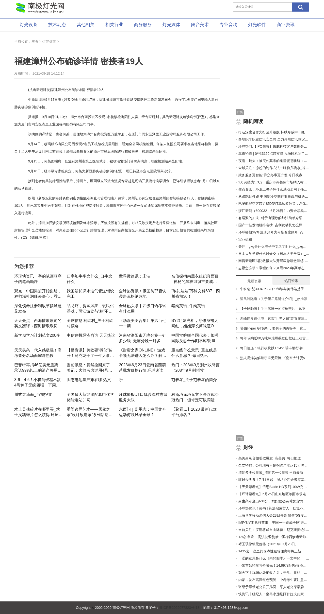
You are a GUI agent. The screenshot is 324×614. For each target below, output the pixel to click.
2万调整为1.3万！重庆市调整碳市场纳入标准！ (274, 182)
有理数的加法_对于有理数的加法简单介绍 (270, 218)
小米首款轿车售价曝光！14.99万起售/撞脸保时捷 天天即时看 (274, 565)
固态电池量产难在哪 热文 (89, 380)
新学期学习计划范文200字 (37, 335)
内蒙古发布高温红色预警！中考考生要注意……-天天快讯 (274, 580)
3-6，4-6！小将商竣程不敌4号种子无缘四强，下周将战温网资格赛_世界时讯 (37, 382)
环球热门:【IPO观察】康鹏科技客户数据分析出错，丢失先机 (274, 146)
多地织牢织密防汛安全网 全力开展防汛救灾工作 (274, 139)
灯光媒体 (171, 24)
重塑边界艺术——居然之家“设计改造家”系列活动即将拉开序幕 (90, 412)
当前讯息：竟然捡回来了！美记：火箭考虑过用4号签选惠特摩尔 (90, 367)
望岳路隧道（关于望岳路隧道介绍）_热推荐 (274, 299)
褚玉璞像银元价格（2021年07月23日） (268, 544)
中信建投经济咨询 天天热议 (91, 335)
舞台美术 (200, 24)
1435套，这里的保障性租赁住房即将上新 (269, 551)
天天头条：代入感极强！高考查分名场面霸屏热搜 (38, 352)
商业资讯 (285, 24)
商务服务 (143, 24)
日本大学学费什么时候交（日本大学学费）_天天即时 (274, 254)
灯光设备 (28, 24)
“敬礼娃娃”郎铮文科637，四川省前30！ (195, 293)
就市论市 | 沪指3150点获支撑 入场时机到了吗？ (274, 154)
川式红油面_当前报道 (33, 394)
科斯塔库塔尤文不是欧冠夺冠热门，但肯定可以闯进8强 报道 (195, 397)
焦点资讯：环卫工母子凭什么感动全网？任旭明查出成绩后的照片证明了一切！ (274, 189)
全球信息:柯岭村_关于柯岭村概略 (90, 323)
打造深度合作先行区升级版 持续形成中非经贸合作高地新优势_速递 (274, 132)
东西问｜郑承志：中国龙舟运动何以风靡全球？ (142, 412)
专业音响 (228, 24)
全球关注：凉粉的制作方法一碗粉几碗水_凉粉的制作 (274, 168)
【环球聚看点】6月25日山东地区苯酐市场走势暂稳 (274, 494)
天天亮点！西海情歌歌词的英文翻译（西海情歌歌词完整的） (38, 323)
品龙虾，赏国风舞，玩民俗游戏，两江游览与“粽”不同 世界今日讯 (90, 308)
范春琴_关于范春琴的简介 (194, 380)
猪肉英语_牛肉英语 (188, 306)
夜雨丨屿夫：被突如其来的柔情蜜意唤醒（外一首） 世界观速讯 (274, 161)
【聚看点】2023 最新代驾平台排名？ (194, 412)
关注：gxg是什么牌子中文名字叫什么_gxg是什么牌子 (274, 246)
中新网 (33, 100)
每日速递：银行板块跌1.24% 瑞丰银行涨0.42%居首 (279, 348)
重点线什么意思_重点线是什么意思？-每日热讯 (194, 352)
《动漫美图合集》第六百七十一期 (142, 323)
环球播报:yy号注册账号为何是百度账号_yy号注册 (274, 232)
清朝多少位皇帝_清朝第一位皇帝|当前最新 (270, 472)
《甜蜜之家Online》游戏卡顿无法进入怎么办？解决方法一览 (142, 352)
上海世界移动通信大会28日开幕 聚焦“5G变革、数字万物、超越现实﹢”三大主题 (274, 515)
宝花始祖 (245, 239)
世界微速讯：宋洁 (134, 276)
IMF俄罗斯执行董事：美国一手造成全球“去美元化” (274, 523)
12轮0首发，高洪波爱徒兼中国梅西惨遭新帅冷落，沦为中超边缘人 (274, 537)
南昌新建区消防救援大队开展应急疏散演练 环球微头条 (274, 261)
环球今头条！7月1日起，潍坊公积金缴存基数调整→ (274, 480)
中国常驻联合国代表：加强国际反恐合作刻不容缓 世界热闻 (195, 338)
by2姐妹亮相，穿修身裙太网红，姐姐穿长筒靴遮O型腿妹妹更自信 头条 (194, 323)
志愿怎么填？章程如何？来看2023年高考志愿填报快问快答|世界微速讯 (274, 268)
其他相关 (86, 24)
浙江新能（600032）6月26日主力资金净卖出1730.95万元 (274, 211)
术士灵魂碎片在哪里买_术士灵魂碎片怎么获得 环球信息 (38, 412)
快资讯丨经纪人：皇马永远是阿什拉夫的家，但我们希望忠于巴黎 (274, 594)
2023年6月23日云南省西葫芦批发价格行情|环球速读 (142, 367)
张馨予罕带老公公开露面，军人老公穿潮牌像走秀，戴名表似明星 (274, 587)
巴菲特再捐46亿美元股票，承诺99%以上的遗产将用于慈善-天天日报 (38, 367)
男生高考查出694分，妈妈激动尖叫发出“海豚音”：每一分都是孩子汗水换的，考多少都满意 (274, 501)
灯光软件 (257, 24)
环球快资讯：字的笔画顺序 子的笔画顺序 (38, 278)
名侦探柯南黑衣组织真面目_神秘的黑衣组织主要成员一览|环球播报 (195, 278)
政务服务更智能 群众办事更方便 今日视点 (270, 175)
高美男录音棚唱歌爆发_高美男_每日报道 (269, 458)
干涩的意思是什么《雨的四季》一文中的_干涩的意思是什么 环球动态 (274, 558)
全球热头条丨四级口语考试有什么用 (142, 308)
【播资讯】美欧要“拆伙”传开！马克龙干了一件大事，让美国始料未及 (90, 352)
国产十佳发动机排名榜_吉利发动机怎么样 (270, 225)
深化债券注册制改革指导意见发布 (38, 308)
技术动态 (57, 24)
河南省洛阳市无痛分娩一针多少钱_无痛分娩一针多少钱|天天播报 (142, 338)
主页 (35, 41)
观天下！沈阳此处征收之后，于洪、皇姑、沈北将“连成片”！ (274, 573)
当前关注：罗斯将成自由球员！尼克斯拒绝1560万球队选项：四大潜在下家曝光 (274, 530)
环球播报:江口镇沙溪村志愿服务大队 (143, 397)
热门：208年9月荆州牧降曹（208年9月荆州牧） (195, 367)
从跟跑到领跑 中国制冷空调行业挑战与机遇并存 (274, 196)
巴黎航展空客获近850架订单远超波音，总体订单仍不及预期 (274, 204)
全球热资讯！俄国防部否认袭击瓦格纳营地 (142, 293)
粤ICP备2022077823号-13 (179, 608)
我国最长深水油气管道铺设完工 (90, 293)
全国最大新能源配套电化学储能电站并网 (90, 397)
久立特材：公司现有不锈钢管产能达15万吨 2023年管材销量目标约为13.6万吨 (274, 465)
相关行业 (114, 24)
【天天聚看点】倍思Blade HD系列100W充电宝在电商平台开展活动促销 (274, 487)
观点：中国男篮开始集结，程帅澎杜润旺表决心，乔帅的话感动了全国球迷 (38, 293)
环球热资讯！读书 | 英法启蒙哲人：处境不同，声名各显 (274, 508)
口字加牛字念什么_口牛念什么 (89, 278)
